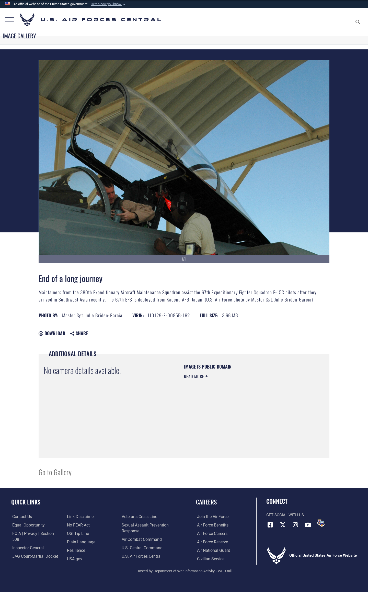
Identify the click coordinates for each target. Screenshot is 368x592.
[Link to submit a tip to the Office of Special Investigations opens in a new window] (77, 525)
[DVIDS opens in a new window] (321, 523)
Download (52, 333)
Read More (194, 376)
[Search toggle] (358, 20)
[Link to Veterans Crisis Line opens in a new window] (84, 558)
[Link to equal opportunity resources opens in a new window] (26, 525)
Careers (206, 502)
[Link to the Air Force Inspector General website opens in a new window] (26, 542)
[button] (108, 4)
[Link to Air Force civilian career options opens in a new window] (209, 558)
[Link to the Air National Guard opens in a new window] (211, 550)
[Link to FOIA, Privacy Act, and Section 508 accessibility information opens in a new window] (34, 533)
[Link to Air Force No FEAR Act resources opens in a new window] (78, 516)
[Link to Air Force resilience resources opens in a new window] (75, 542)
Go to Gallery (55, 471)
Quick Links (25, 502)
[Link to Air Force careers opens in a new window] (211, 533)
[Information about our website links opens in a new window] (24, 558)
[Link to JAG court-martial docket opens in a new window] (33, 550)
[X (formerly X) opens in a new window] (283, 525)
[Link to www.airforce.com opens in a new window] (211, 516)
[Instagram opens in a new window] (295, 525)
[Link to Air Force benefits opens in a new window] (211, 525)
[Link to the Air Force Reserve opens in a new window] (211, 542)
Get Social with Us (285, 515)
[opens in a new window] (80, 533)
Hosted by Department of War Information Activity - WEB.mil (184, 570)
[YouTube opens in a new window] (308, 525)
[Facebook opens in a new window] (270, 525)
